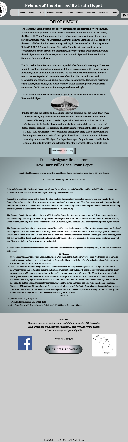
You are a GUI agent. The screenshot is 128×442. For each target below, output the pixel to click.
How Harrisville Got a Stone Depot (64, 165)
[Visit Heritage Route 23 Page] (62, 151)
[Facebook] (25, 343)
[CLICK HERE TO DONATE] (64, 349)
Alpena (51, 189)
